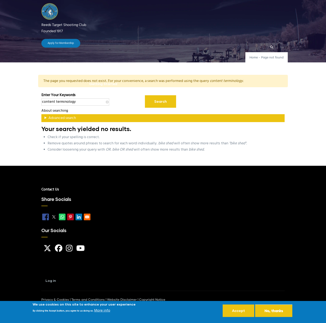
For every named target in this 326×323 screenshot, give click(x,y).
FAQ (168, 64)
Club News (145, 64)
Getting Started (103, 84)
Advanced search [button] (62, 118)
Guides (188, 64)
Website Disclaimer (122, 299)
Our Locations (218, 64)
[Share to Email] (87, 217)
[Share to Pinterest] (70, 217)
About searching (54, 111)
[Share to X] (54, 217)
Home (94, 64)
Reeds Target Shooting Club (63, 25)
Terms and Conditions (88, 299)
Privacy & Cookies (55, 299)
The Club (117, 64)
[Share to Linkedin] (78, 217)
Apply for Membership (61, 43)
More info (102, 311)
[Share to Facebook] (45, 217)
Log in (51, 280)
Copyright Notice (152, 299)
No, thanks (273, 311)
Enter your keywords (58, 95)
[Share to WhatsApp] (62, 217)
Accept (238, 311)
